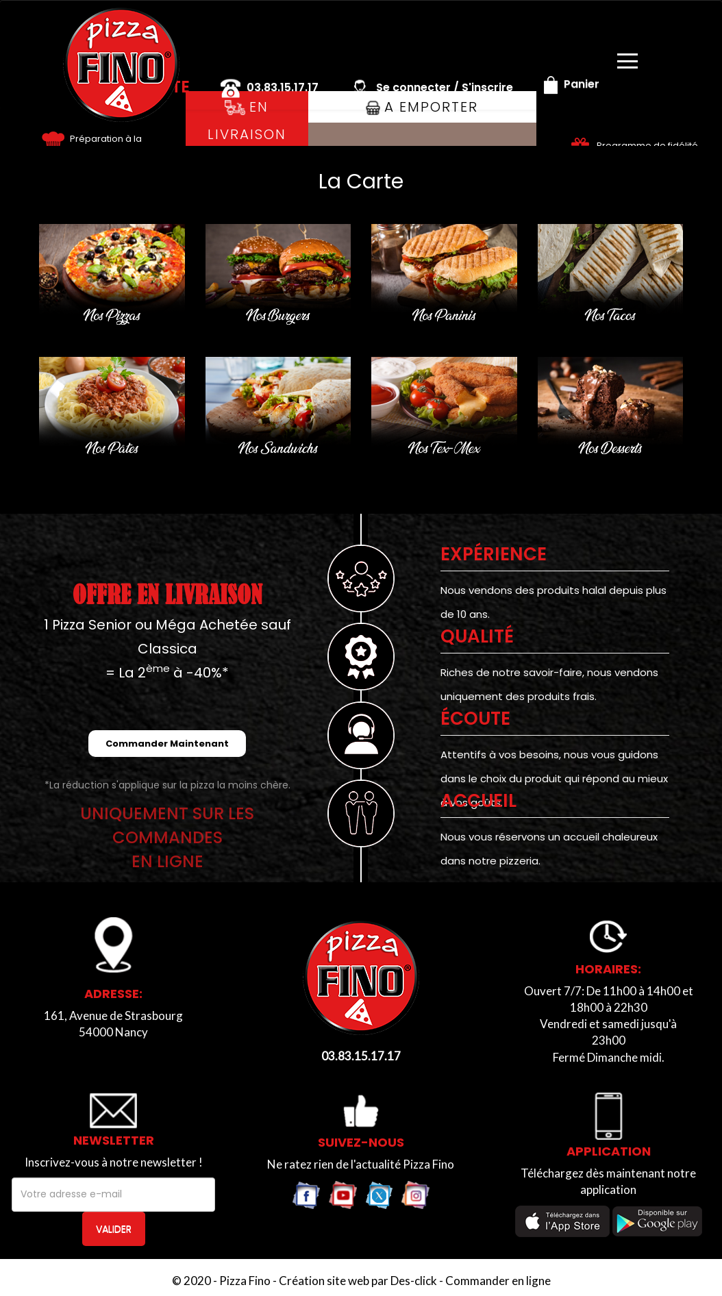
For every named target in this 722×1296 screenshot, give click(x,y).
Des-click (413, 1280)
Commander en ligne (498, 1280)
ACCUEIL (478, 800)
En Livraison (247, 120)
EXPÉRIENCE (493, 554)
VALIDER (114, 1229)
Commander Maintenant (167, 743)
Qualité (477, 636)
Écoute (475, 718)
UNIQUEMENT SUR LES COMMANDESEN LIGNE (167, 837)
